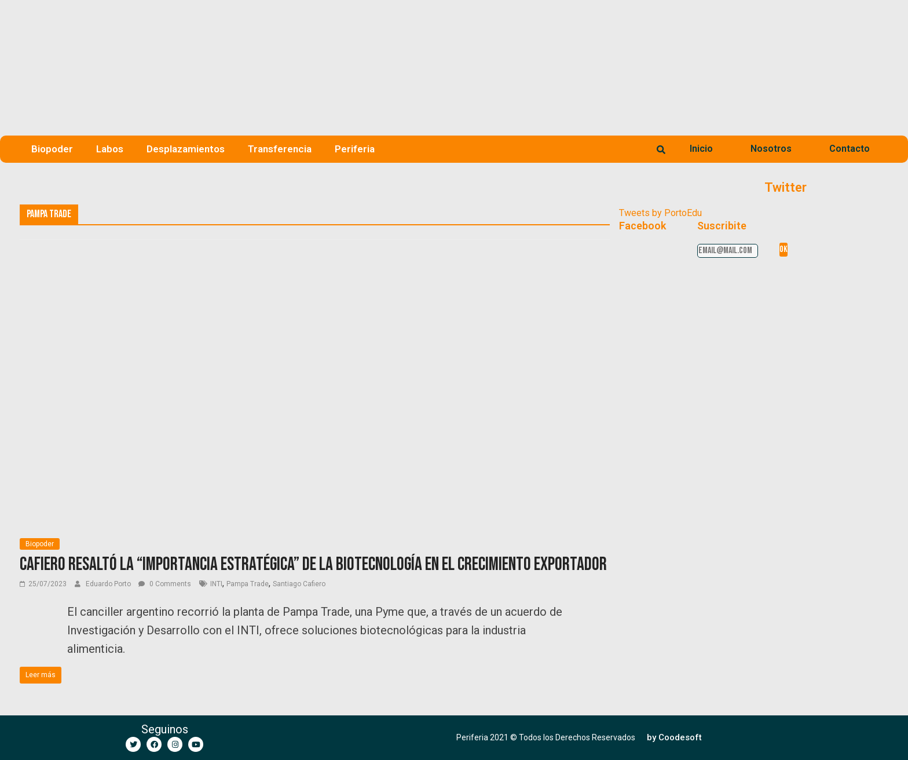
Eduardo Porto (109, 584)
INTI (216, 584)
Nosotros (771, 148)
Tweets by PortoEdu (660, 212)
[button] (674, 738)
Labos (109, 149)
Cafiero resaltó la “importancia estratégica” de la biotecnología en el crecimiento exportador (313, 564)
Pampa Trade (247, 584)
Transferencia (280, 149)
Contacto (849, 148)
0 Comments (164, 584)
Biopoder (52, 149)
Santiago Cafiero (299, 584)
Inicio (701, 148)
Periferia (355, 149)
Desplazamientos (186, 149)
